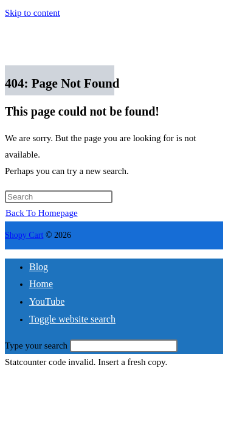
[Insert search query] (58, 196)
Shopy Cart (24, 235)
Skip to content (32, 13)
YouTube (46, 301)
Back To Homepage (41, 213)
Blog (38, 267)
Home (41, 284)
